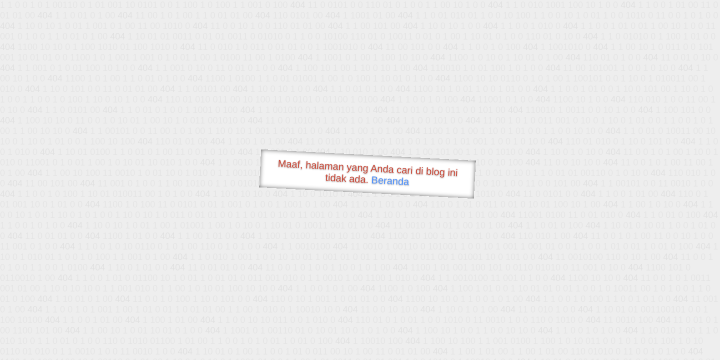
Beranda (390, 180)
